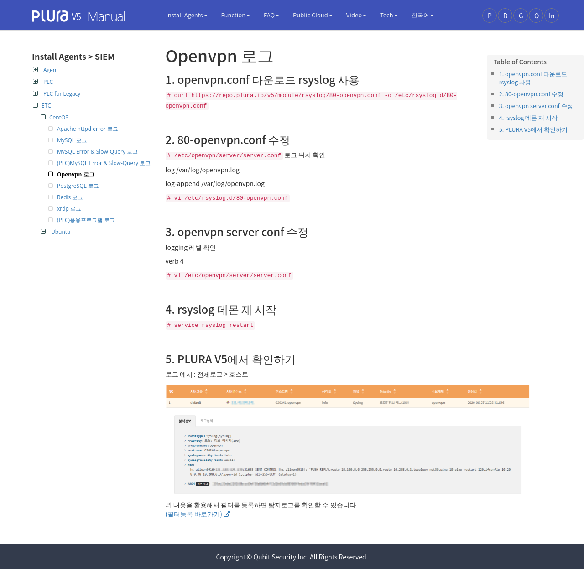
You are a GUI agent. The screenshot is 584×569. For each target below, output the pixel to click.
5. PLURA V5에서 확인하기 (533, 129)
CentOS (54, 117)
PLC (43, 82)
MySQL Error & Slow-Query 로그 (97, 151)
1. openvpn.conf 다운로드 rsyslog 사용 (533, 77)
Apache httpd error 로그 (87, 129)
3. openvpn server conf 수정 (536, 105)
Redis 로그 (70, 197)
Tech (389, 14)
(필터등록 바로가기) (194, 513)
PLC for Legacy (56, 94)
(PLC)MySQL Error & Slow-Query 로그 (104, 163)
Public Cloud (313, 14)
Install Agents (187, 14)
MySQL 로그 (72, 140)
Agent (45, 70)
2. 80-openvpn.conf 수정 (531, 93)
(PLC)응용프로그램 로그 (86, 220)
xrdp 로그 (69, 208)
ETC (42, 105)
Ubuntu (55, 232)
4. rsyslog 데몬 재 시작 (528, 117)
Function (235, 14)
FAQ (271, 14)
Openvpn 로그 (75, 174)
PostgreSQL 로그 (78, 186)
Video (356, 14)
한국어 (423, 14)
